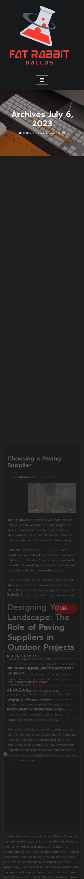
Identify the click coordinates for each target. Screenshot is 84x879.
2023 (41, 133)
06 (63, 133)
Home (27, 133)
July (53, 133)
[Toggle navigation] (42, 79)
